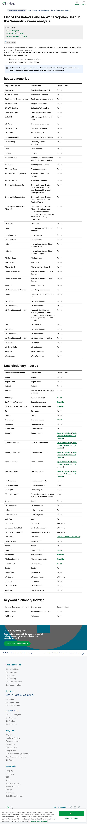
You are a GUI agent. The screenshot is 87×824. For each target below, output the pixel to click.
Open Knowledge (64, 433)
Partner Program (12, 786)
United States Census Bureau (68, 537)
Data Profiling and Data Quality (38, 10)
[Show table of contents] (4, 10)
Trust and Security (13, 738)
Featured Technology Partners (17, 754)
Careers (9, 790)
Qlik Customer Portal (14, 682)
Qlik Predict (10, 721)
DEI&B (8, 780)
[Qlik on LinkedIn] (75, 807)
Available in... (11, 42)
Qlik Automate (11, 724)
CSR (7, 777)
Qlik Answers (11, 718)
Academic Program (13, 783)
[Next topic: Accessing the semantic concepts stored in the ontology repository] (64, 653)
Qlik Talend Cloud (12, 702)
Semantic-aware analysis (60, 10)
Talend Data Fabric (13, 706)
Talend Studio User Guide (16, 10)
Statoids (60, 402)
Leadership (10, 774)
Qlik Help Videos (12, 669)
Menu (84, 4)
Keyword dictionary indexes (16, 36)
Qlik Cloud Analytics (13, 715)
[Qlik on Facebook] (79, 807)
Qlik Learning (11, 679)
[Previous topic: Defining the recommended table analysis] (22, 653)
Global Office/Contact (14, 796)
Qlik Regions (10, 760)
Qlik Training (10, 675)
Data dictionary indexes (14, 33)
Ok (71, 813)
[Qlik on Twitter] (70, 807)
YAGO (59, 397)
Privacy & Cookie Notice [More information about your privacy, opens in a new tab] (38, 821)
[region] (43, 816)
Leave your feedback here (17, 643)
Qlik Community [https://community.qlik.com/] (59, 807)
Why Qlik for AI (11, 747)
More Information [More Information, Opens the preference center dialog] (71, 818)
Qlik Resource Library (14, 685)
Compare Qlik (11, 750)
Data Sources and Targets (16, 757)
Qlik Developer (11, 672)
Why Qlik (9, 735)
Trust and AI (10, 744)
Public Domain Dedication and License (67, 435)
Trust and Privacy (12, 741)
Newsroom (10, 793)
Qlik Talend (10, 699)
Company (9, 771)
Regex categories (12, 31)
